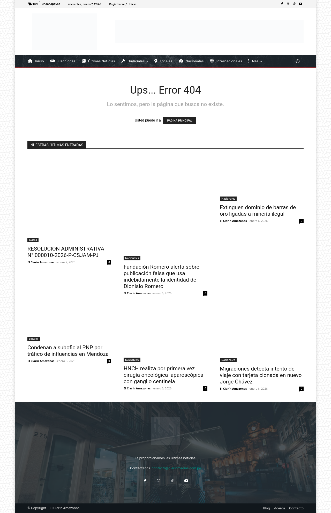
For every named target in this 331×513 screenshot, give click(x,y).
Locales (33, 339)
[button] (297, 61)
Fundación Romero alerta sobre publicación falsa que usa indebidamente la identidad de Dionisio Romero (161, 276)
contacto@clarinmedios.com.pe (176, 468)
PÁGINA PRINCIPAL (179, 120)
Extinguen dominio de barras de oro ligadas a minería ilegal (258, 210)
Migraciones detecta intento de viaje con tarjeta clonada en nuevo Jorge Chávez (261, 375)
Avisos (33, 240)
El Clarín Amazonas (40, 262)
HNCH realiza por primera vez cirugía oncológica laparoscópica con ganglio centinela (163, 374)
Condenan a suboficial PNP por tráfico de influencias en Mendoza (68, 350)
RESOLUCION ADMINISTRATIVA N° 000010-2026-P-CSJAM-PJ (65, 252)
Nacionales (132, 258)
